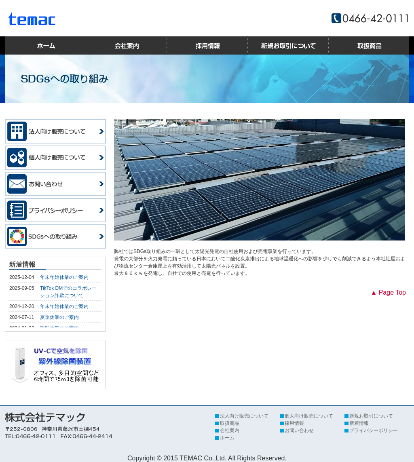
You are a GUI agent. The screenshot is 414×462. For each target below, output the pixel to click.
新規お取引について (287, 45)
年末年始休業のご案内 (64, 277)
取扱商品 (368, 45)
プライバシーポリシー (55, 210)
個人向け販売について (55, 158)
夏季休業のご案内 (59, 317)
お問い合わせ (55, 184)
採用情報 (207, 45)
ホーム (45, 45)
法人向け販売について (55, 131)
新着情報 (359, 423)
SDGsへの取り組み (55, 236)
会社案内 (126, 45)
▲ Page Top (388, 292)
